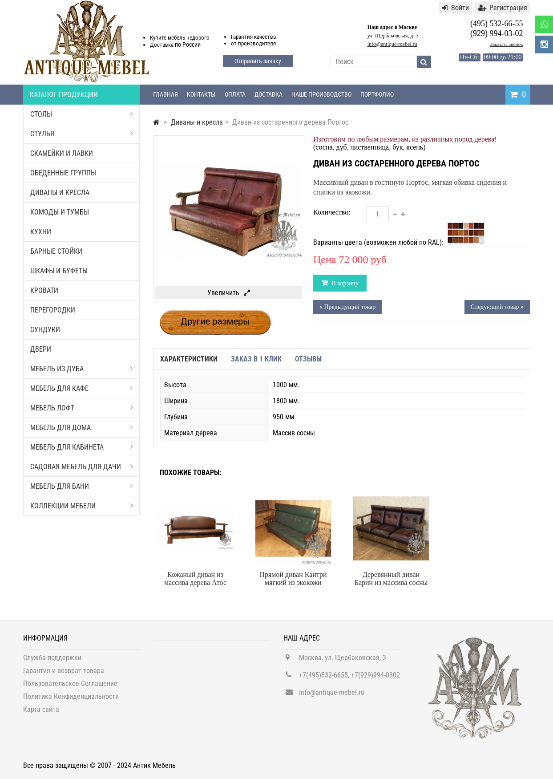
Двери (40, 349)
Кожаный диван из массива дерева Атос (195, 578)
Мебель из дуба (81, 369)
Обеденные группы (63, 173)
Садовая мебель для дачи (81, 467)
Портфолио (377, 94)
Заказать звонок (506, 44)
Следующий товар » (497, 307)
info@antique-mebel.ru (392, 44)
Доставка (268, 94)
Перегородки (52, 310)
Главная (165, 94)
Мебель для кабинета (81, 447)
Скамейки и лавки (61, 153)
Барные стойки (56, 251)
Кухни (40, 231)
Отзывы (308, 359)
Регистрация (502, 8)
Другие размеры (215, 321)
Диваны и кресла (59, 192)
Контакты (201, 94)
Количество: (332, 212)
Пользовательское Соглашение (70, 688)
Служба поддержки (52, 662)
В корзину (344, 283)
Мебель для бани (81, 486)
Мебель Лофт (81, 408)
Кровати (44, 290)
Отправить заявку (257, 61)
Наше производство (321, 94)
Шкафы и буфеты (59, 271)
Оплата (235, 94)
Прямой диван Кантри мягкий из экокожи (293, 578)
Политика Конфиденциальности (71, 701)
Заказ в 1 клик (256, 359)
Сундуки (45, 329)
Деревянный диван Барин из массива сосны (391, 578)
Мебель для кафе (81, 388)
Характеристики (189, 359)
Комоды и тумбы (59, 212)
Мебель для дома (81, 427)
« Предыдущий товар (347, 307)
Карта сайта (41, 714)
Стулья (81, 134)
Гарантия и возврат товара (63, 675)
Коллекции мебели (81, 506)
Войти (455, 8)
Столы (81, 114)
